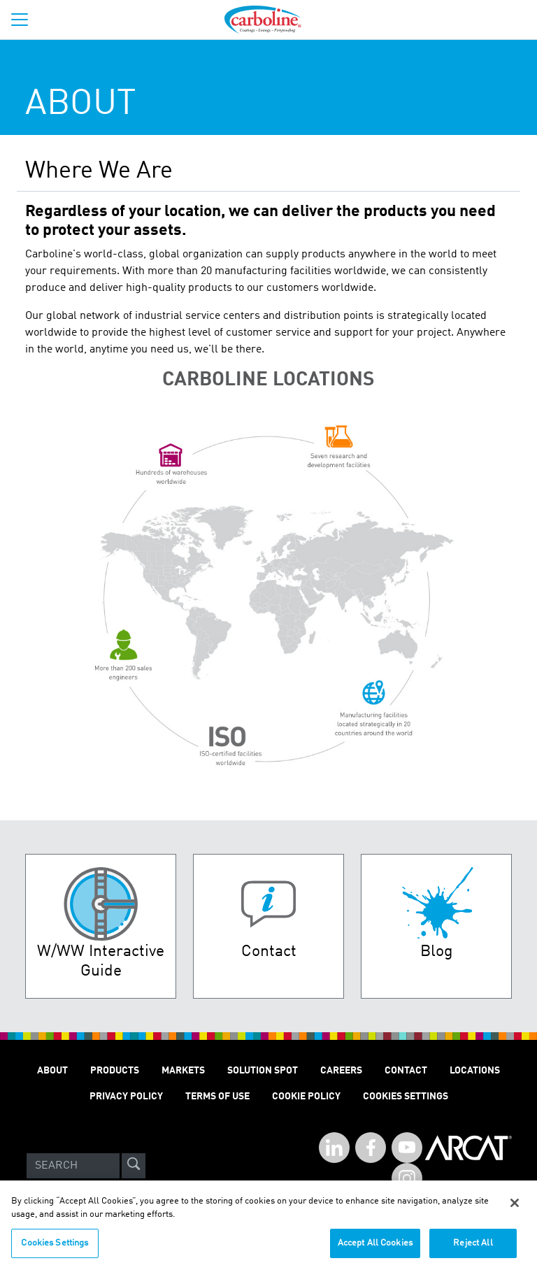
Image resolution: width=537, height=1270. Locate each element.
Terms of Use (217, 1096)
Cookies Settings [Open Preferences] (405, 1096)
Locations (475, 1071)
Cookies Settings (54, 1247)
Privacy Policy (126, 1096)
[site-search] (133, 1166)
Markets (183, 1071)
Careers (341, 1071)
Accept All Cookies (375, 1247)
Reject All (472, 1247)
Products (114, 1071)
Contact (406, 1071)
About (52, 1071)
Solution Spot (262, 1071)
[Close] (514, 1207)
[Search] (73, 1166)
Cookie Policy (306, 1096)
